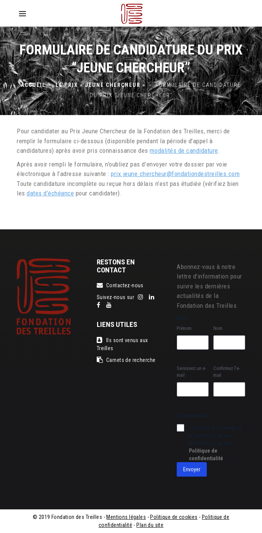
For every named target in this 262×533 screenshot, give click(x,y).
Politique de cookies (173, 517)
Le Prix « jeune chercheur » (100, 85)
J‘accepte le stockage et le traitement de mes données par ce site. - (215, 443)
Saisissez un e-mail (191, 371)
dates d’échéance (50, 193)
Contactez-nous (120, 285)
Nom (217, 328)
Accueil (33, 85)
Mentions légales (126, 517)
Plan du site (149, 525)
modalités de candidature (184, 150)
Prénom (184, 328)
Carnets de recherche (126, 360)
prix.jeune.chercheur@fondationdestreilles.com (175, 174)
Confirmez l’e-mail (226, 371)
